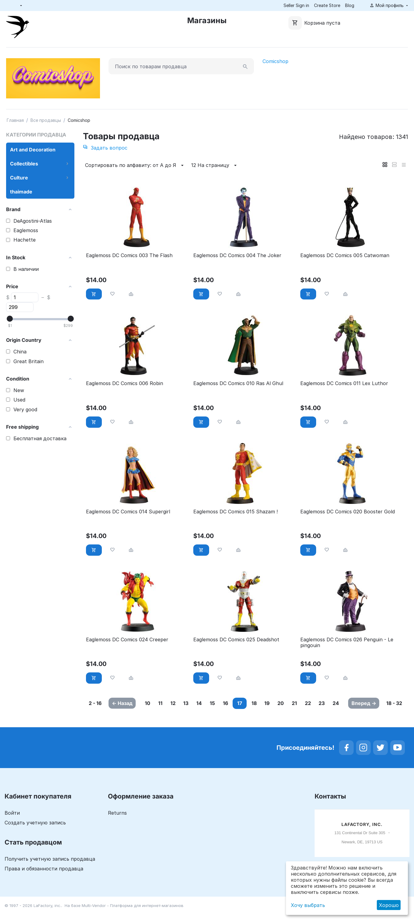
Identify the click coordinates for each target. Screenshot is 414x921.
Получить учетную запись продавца (50, 870)
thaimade (21, 192)
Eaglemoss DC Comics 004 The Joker (237, 255)
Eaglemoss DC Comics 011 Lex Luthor (344, 383)
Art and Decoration (32, 150)
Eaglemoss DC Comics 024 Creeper (127, 640)
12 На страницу (214, 165)
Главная (15, 120)
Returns (117, 824)
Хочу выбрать (308, 905)
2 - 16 (94, 706)
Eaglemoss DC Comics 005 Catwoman (344, 255)
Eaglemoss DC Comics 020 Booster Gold (347, 512)
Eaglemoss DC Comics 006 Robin (124, 383)
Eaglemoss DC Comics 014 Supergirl (128, 512)
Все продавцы (45, 120)
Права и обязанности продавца (44, 880)
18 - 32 (395, 706)
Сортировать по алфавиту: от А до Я (135, 165)
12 (176, 703)
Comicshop (275, 61)
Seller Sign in (296, 5)
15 (224, 703)
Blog (349, 5)
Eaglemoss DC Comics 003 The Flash (129, 255)
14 (208, 703)
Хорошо (389, 905)
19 (287, 703)
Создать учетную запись (35, 834)
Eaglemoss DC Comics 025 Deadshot (236, 640)
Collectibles (24, 164)
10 (145, 703)
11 (161, 703)
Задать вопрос (105, 148)
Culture (19, 178)
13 (192, 703)
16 (240, 703)
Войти (12, 824)
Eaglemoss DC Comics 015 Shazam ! (235, 512)
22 (337, 703)
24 (162, 714)
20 (304, 703)
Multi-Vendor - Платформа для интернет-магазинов (133, 916)
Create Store (327, 5)
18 (271, 703)
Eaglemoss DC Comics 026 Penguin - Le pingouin (346, 642)
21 (320, 703)
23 (146, 714)
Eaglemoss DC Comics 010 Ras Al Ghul (238, 383)
